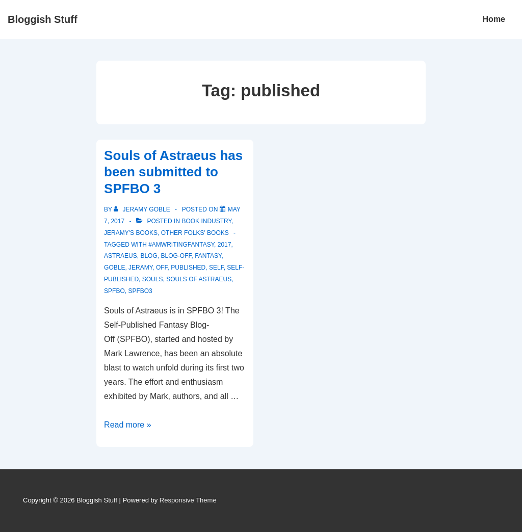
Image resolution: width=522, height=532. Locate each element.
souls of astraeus (198, 279)
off (162, 267)
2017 (224, 244)
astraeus (120, 255)
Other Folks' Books (195, 232)
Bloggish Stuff (42, 19)
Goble (114, 267)
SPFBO (114, 291)
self (216, 267)
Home (494, 19)
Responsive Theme (188, 500)
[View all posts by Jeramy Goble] (143, 209)
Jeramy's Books (131, 232)
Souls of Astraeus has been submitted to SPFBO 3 (173, 172)
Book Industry (206, 221)
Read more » (127, 424)
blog (148, 255)
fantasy (208, 255)
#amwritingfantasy (181, 244)
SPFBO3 (140, 291)
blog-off (176, 255)
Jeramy (140, 267)
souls (152, 279)
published (188, 267)
